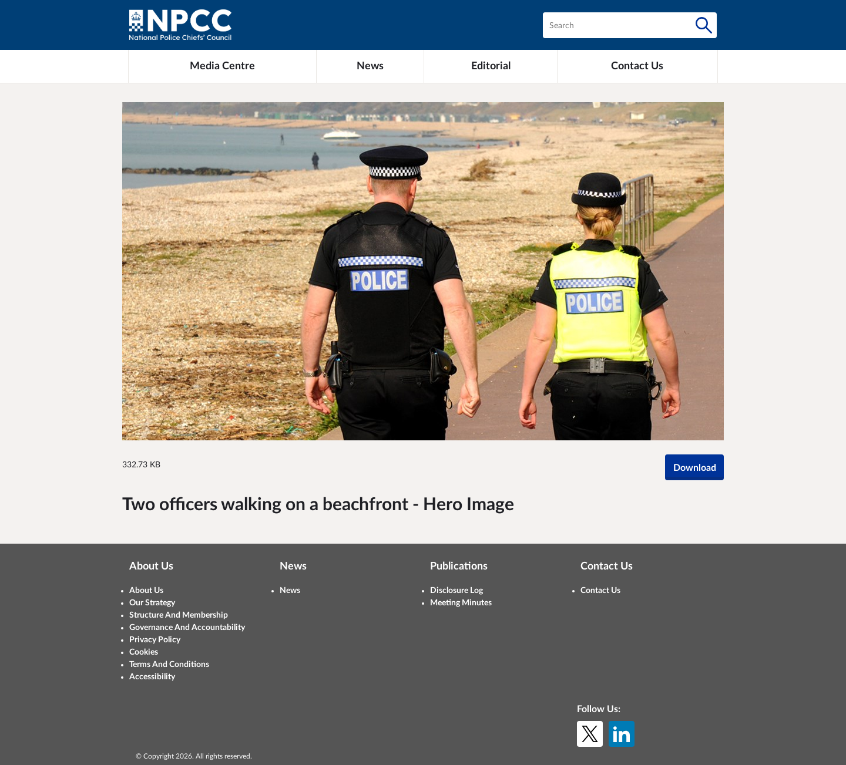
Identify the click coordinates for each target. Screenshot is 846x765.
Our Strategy (152, 603)
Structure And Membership (178, 615)
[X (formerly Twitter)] (590, 734)
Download (694, 468)
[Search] (704, 25)
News (290, 591)
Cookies (143, 652)
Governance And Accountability (187, 628)
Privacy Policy (154, 640)
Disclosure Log (456, 591)
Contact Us (600, 591)
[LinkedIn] (621, 734)
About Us (146, 591)
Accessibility (152, 677)
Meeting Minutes (461, 603)
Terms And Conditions (169, 664)
